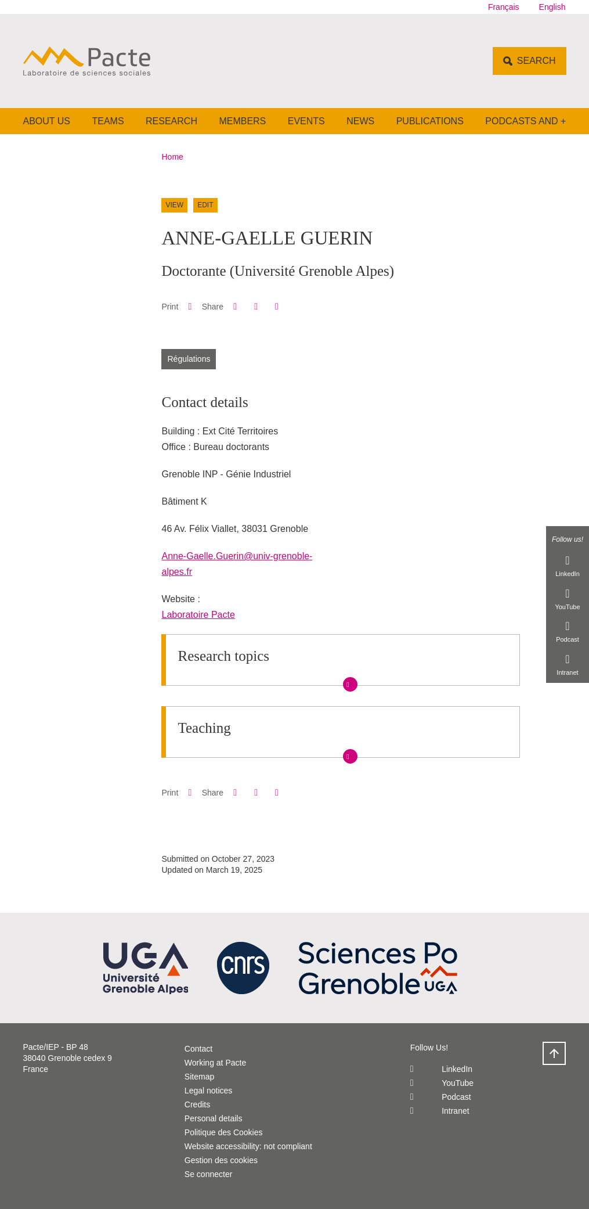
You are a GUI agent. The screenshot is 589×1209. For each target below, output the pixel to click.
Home (172, 156)
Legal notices (209, 1090)
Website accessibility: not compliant (248, 1146)
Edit (205, 205)
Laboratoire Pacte (197, 615)
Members (242, 121)
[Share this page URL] (277, 307)
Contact (198, 1048)
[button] (235, 306)
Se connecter (209, 1174)
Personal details (214, 1118)
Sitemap (199, 1076)
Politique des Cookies (224, 1132)
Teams (108, 121)
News (360, 121)
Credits (197, 1104)
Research (171, 121)
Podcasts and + (525, 121)
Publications (430, 121)
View (174, 205)
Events (306, 121)
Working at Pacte (215, 1062)
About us (47, 121)
